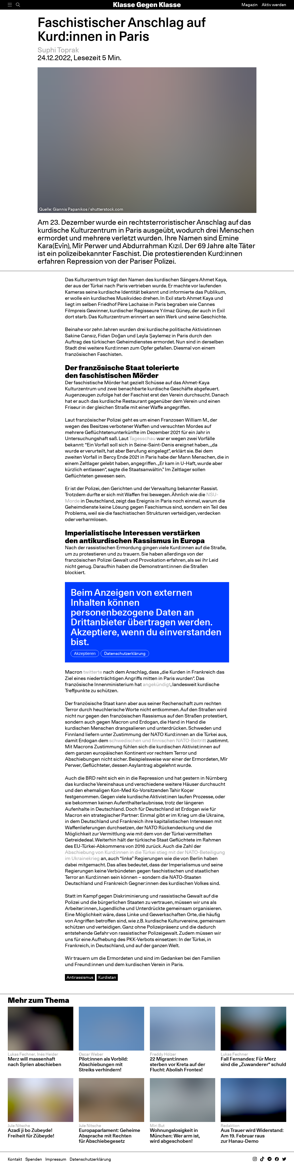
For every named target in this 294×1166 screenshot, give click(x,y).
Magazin (250, 4)
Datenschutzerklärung (125, 653)
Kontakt (15, 1159)
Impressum (55, 1159)
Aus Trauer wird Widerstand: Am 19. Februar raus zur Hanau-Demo (252, 1135)
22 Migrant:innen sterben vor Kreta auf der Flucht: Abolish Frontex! (177, 1064)
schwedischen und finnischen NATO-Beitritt (157, 740)
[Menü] (10, 5)
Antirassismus (80, 977)
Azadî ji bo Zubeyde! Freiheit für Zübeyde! (31, 1133)
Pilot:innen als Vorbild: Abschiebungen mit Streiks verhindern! (103, 1064)
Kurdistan (107, 977)
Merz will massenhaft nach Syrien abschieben (34, 1061)
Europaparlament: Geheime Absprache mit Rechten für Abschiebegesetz (109, 1135)
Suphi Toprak (58, 50)
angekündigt (156, 684)
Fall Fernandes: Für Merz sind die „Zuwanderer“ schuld (253, 1061)
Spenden (33, 1159)
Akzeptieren (85, 653)
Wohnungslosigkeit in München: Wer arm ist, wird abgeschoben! (175, 1135)
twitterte (93, 672)
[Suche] (18, 5)
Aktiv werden (274, 4)
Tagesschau (143, 438)
